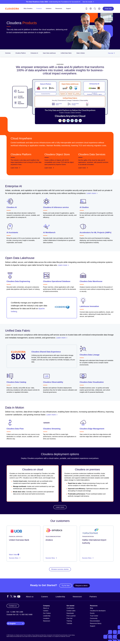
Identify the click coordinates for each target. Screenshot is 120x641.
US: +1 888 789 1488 (15, 612)
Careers (44, 597)
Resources (58, 8)
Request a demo (81, 585)
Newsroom (77, 597)
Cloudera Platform (20, 53)
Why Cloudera (28, 8)
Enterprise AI (34, 53)
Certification (70, 608)
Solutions (48, 8)
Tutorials (69, 623)
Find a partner (71, 616)
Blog (91, 608)
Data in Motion (80, 53)
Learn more (15, 168)
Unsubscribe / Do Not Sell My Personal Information (57, 635)
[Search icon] (95, 9)
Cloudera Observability (53, 382)
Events (92, 613)
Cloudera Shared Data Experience (46, 352)
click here (68, 636)
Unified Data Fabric (66, 53)
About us (29, 597)
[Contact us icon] (86, 9)
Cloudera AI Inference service (56, 207)
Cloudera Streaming (52, 429)
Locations (46, 618)
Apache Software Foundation (46, 636)
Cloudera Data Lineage (90, 355)
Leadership (60, 597)
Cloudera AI (12, 207)
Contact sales (71, 610)
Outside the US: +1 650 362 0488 (19, 614)
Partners (93, 597)
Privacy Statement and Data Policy (39, 635)
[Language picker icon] (99, 9)
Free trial (108, 9)
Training (69, 621)
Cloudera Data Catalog (16, 382)
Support (68, 8)
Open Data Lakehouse (49, 53)
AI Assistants (12, 232)
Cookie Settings (71, 635)
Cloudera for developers (98, 610)
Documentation (95, 621)
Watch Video (14, 554)
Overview (8, 53)
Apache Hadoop (10, 636)
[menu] (91, 8)
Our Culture (47, 613)
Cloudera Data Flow (15, 429)
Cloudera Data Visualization (92, 382)
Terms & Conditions (27, 635)
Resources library (95, 623)
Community (93, 618)
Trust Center (94, 616)
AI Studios (84, 207)
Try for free (66, 585)
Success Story (14, 558)
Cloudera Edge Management (92, 429)
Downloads (70, 613)
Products (39, 8)
